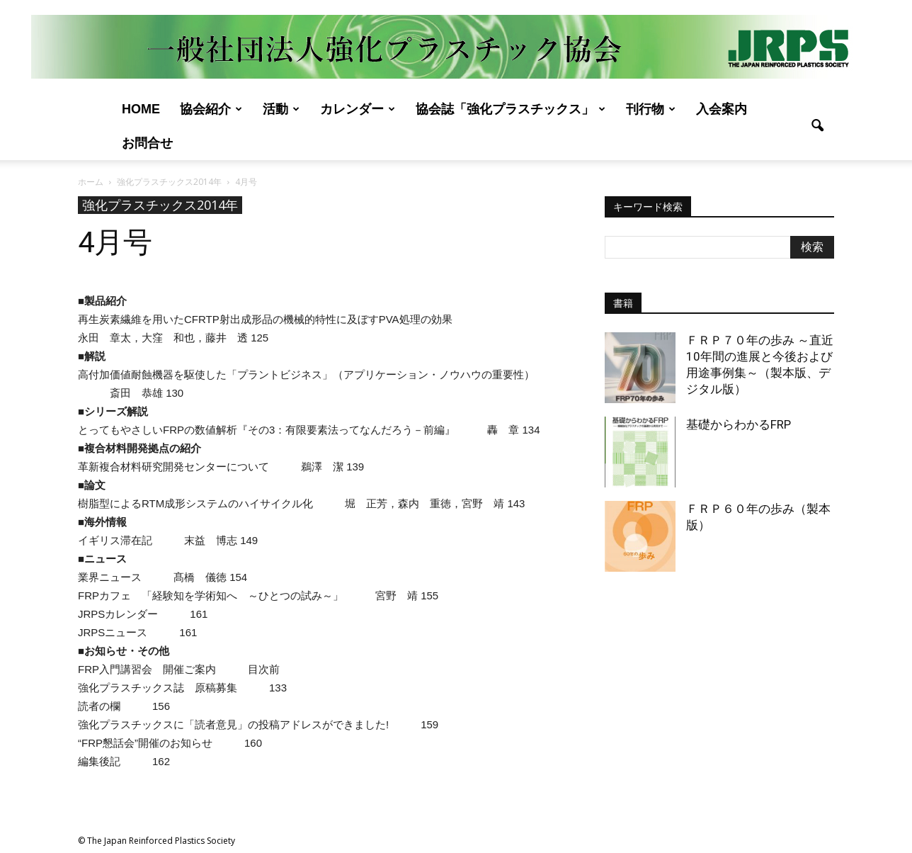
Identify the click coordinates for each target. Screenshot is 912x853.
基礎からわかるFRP (738, 424)
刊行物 (651, 109)
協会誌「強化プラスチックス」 (510, 109)
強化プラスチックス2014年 (160, 204)
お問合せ (147, 143)
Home (141, 109)
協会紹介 (211, 109)
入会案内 (721, 109)
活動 (281, 109)
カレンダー (357, 109)
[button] (817, 126)
